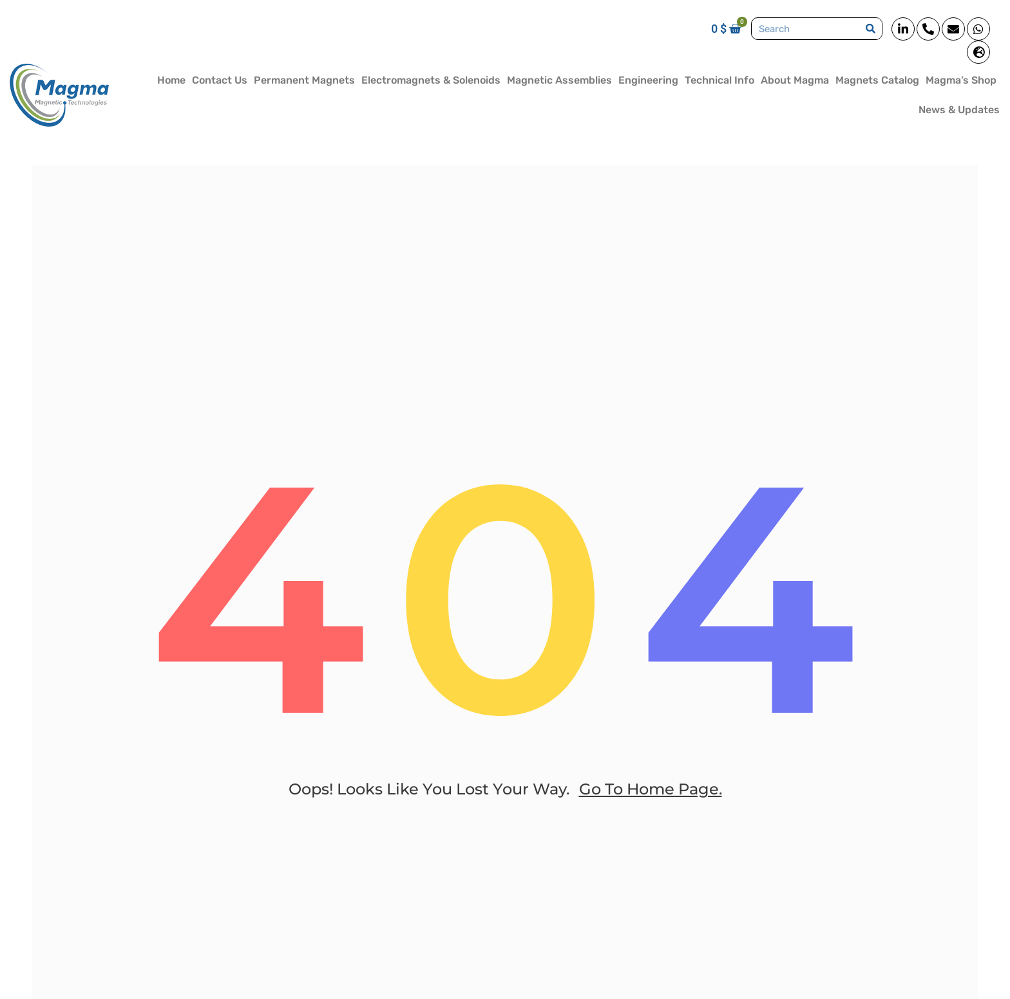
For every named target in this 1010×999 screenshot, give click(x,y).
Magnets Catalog (877, 80)
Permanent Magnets (304, 80)
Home (171, 80)
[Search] (870, 28)
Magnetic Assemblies (559, 80)
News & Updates (959, 110)
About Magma (795, 80)
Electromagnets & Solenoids (430, 80)
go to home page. (650, 789)
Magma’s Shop (961, 80)
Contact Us (219, 80)
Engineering (648, 80)
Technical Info (719, 80)
